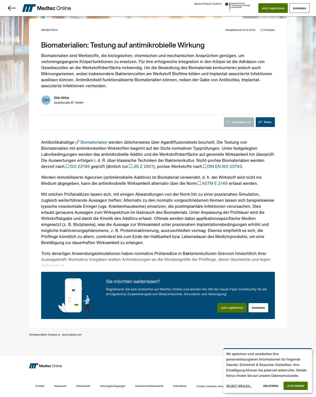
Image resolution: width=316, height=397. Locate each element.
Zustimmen (295, 386)
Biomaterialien (91, 142)
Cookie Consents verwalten (212, 386)
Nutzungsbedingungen (112, 386)
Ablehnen (270, 386)
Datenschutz (83, 386)
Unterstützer (180, 386)
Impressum (60, 386)
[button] (273, 8)
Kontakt (40, 386)
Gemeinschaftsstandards (149, 386)
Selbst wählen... (239, 386)
